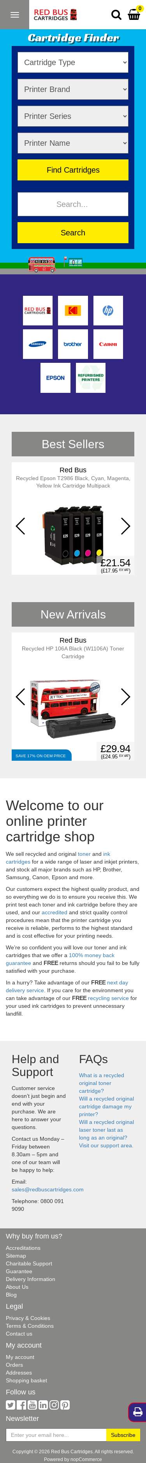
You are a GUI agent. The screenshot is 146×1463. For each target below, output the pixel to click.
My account (20, 1357)
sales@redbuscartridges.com (48, 1189)
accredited (54, 912)
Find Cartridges (73, 169)
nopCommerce (86, 1459)
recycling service (108, 998)
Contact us (19, 1333)
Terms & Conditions (30, 1326)
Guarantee (19, 1271)
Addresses (19, 1372)
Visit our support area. (106, 1145)
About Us (17, 1287)
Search (73, 232)
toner (84, 854)
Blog (11, 1295)
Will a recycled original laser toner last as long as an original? (106, 1130)
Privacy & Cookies (28, 1318)
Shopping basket (26, 1380)
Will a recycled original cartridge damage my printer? (106, 1106)
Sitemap (16, 1256)
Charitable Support (29, 1263)
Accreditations (23, 1248)
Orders (14, 1365)
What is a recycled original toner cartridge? (101, 1083)
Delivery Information (30, 1279)
